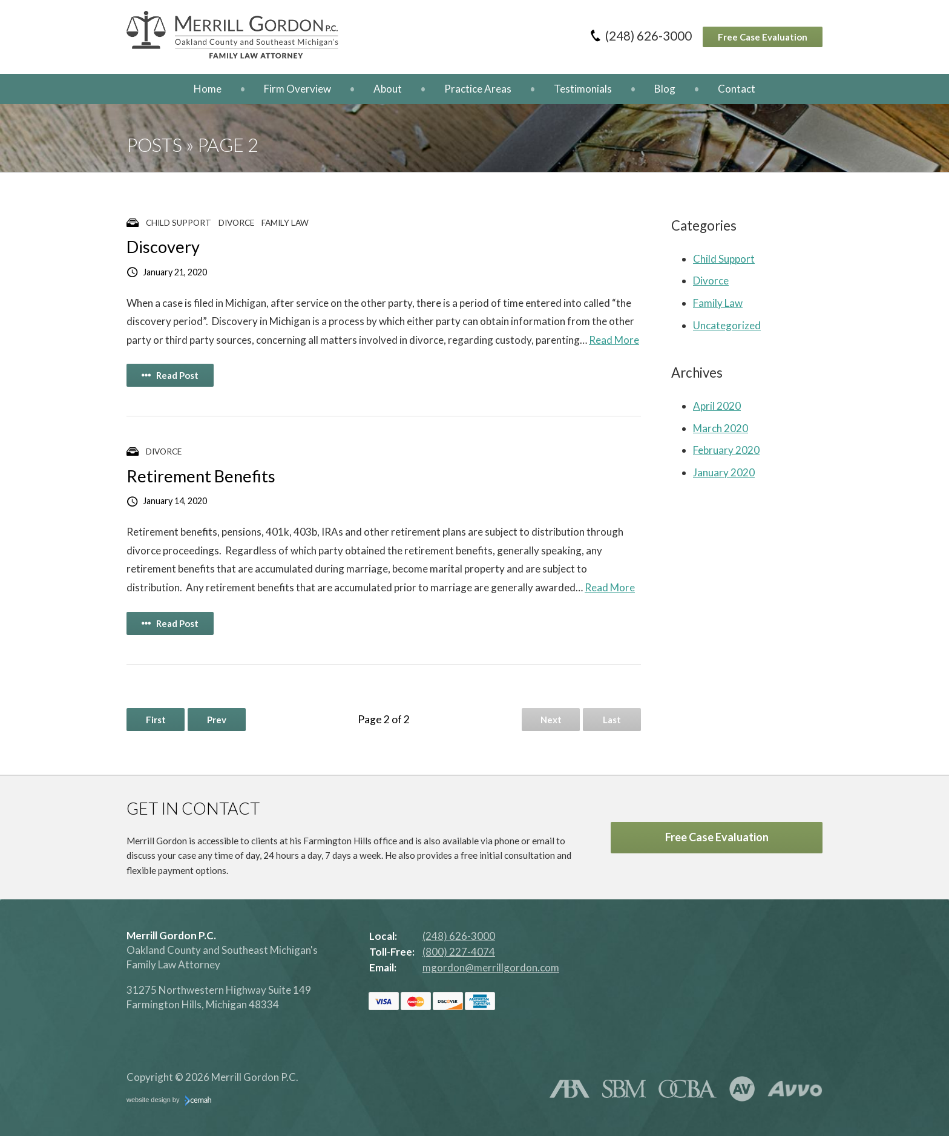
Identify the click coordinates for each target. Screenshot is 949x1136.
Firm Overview (297, 88)
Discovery (163, 247)
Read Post (170, 375)
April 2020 (717, 405)
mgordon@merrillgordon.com (490, 967)
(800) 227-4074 (458, 951)
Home (208, 88)
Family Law (285, 223)
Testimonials (583, 88)
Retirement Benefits (200, 476)
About (387, 88)
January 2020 (724, 472)
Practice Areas (477, 88)
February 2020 (726, 450)
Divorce (236, 223)
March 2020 (720, 428)
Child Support (178, 223)
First (156, 719)
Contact (736, 88)
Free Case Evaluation (762, 36)
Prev (216, 719)
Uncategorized (727, 325)
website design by (168, 1100)
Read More (614, 339)
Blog (664, 88)
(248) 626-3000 (648, 35)
